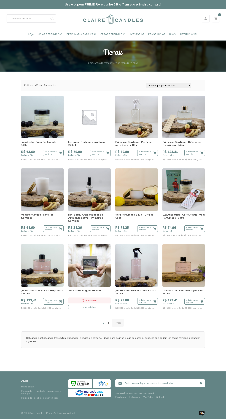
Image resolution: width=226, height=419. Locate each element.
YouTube (148, 397)
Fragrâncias (156, 34)
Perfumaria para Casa (81, 34)
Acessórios (136, 34)
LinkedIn (160, 397)
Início (90, 63)
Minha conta (27, 386)
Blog (172, 34)
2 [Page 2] (108, 322)
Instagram (134, 397)
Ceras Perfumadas (113, 34)
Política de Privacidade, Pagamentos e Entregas (41, 392)
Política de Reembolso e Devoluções (39, 398)
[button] (53, 153)
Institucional (189, 34)
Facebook (120, 397)
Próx (118, 322)
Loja (31, 34)
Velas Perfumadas (50, 34)
